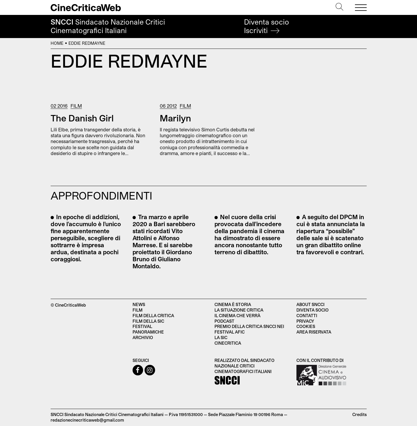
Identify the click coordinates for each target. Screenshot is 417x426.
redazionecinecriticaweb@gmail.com (87, 420)
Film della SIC (148, 321)
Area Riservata (313, 331)
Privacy (305, 321)
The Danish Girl (82, 118)
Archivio (143, 337)
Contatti (306, 315)
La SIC (220, 337)
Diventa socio (266, 26)
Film (76, 106)
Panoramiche (148, 331)
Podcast (224, 321)
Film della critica (153, 315)
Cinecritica (227, 343)
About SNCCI (310, 304)
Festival (142, 326)
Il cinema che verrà (237, 315)
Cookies (305, 326)
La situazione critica (238, 310)
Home (57, 43)
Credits (359, 414)
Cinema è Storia (232, 304)
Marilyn (175, 118)
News (139, 304)
